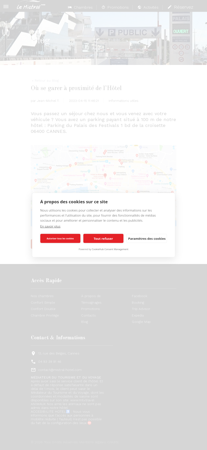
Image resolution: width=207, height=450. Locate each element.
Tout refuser (103, 238)
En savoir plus (50, 226)
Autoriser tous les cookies (60, 238)
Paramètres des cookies (147, 238)
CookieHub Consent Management (110, 249)
